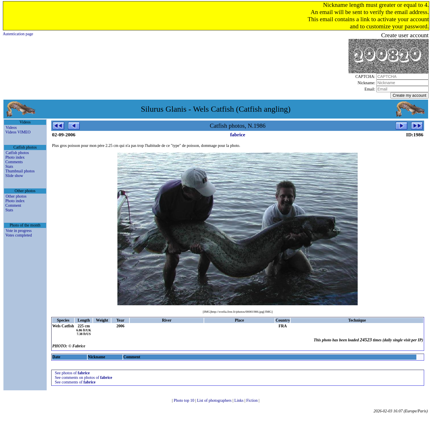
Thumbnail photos (20, 171)
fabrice (237, 134)
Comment (13, 205)
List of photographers (215, 400)
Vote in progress (19, 231)
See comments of (75, 382)
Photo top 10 (184, 400)
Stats (9, 166)
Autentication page (18, 34)
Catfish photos (17, 153)
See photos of (72, 373)
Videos (11, 127)
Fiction (252, 400)
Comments (14, 162)
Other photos (16, 196)
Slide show (14, 176)
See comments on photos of (83, 377)
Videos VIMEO (18, 132)
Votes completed (18, 235)
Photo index (15, 157)
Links (239, 400)
